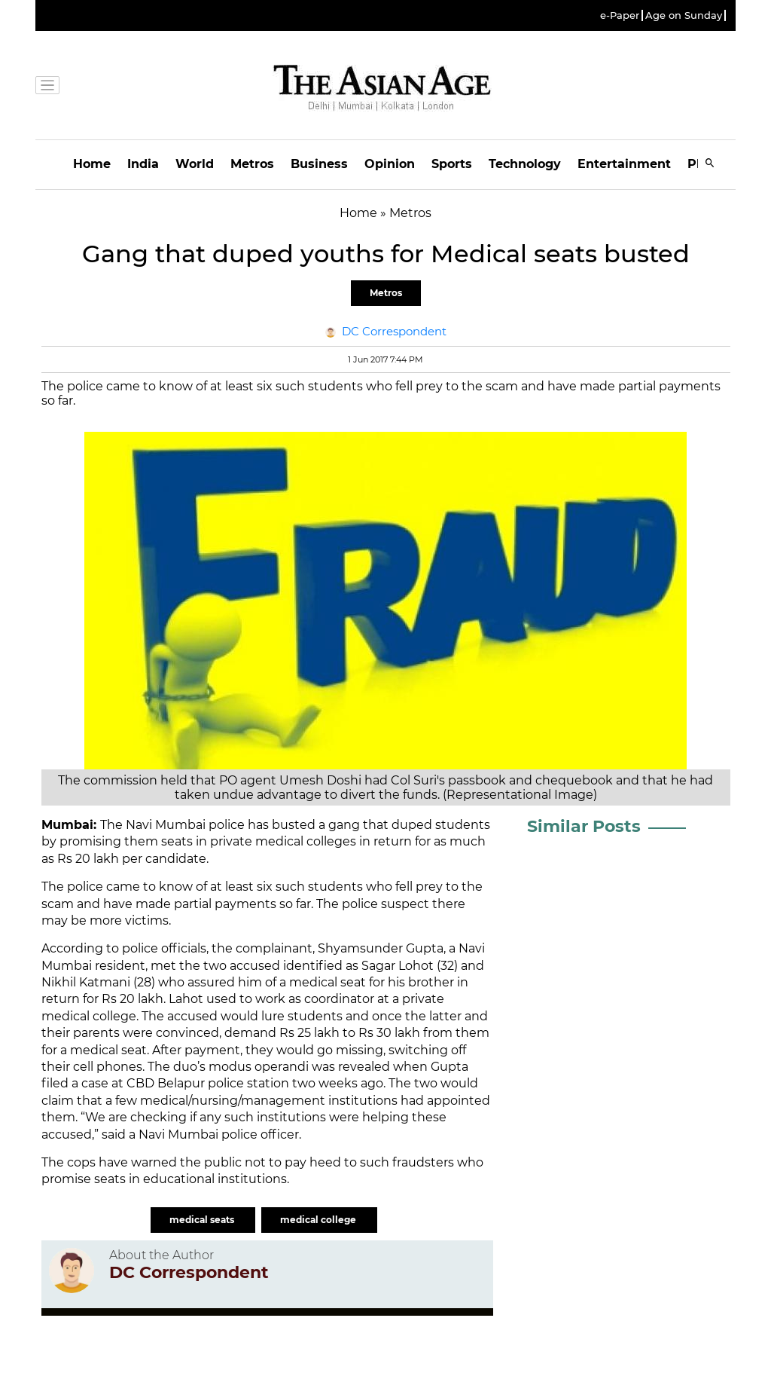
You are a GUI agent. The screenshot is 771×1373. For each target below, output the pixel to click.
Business (319, 164)
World (194, 164)
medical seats (202, 1219)
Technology (525, 164)
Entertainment (624, 164)
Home (92, 164)
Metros (252, 164)
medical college (319, 1219)
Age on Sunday (683, 15)
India (143, 164)
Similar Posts (584, 826)
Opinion (389, 164)
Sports (451, 164)
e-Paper (619, 15)
